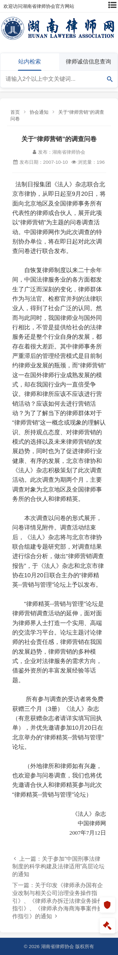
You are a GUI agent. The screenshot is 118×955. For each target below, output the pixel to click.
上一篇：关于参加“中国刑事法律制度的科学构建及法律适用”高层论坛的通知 (58, 866)
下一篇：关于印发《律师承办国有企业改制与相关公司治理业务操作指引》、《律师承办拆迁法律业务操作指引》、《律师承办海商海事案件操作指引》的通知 (57, 900)
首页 (15, 112)
